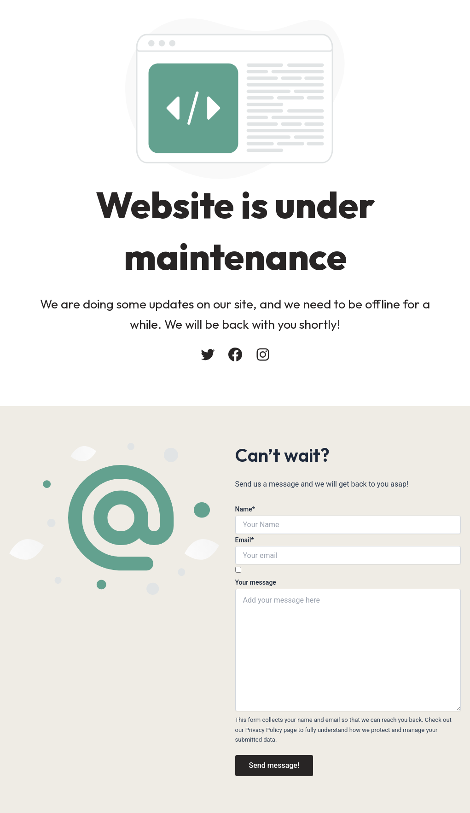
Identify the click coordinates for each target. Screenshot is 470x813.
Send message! (274, 765)
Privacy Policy (263, 729)
